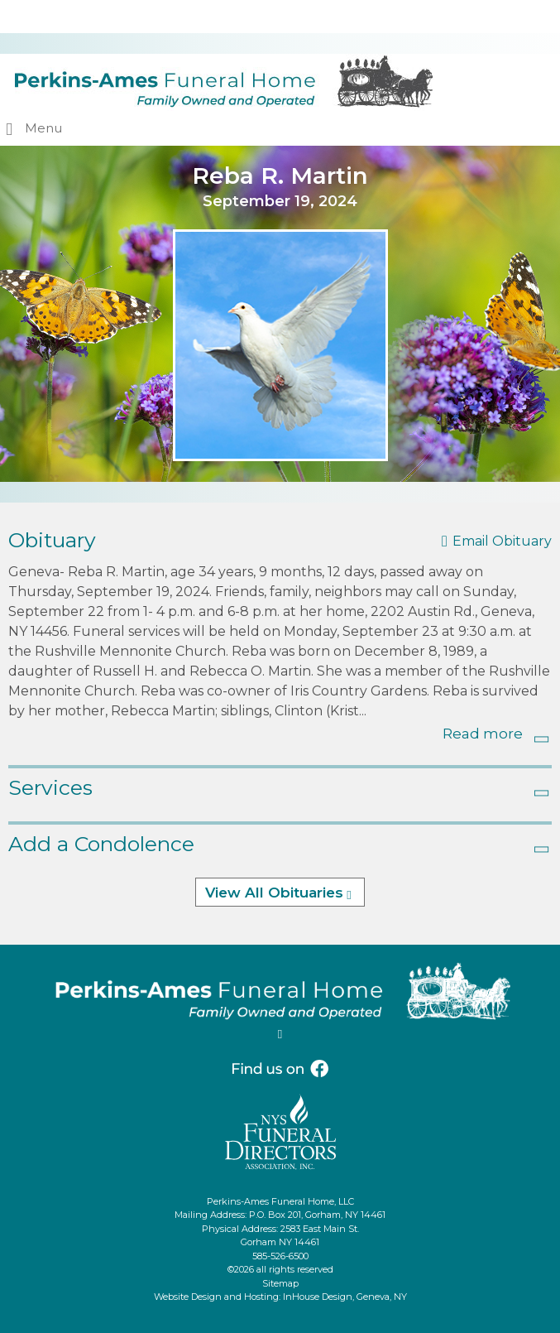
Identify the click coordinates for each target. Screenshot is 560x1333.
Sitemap (280, 1283)
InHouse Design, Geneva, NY (345, 1296)
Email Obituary (502, 541)
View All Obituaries (274, 892)
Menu (43, 128)
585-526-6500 (280, 1256)
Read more (483, 733)
